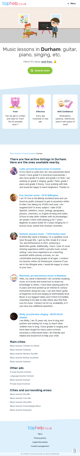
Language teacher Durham (22, 376)
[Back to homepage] (14, 3)
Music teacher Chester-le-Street (24, 346)
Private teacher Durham (20, 372)
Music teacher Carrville (20, 398)
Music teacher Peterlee (20, 350)
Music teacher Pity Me (20, 394)
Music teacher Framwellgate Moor (25, 406)
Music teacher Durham (20, 380)
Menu (71, 3)
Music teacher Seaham (20, 361)
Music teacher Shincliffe (21, 402)
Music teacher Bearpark (21, 410)
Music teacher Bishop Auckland (24, 357)
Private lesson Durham (20, 384)
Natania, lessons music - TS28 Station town (42, 234)
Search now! (40, 70)
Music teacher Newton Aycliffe (24, 353)
